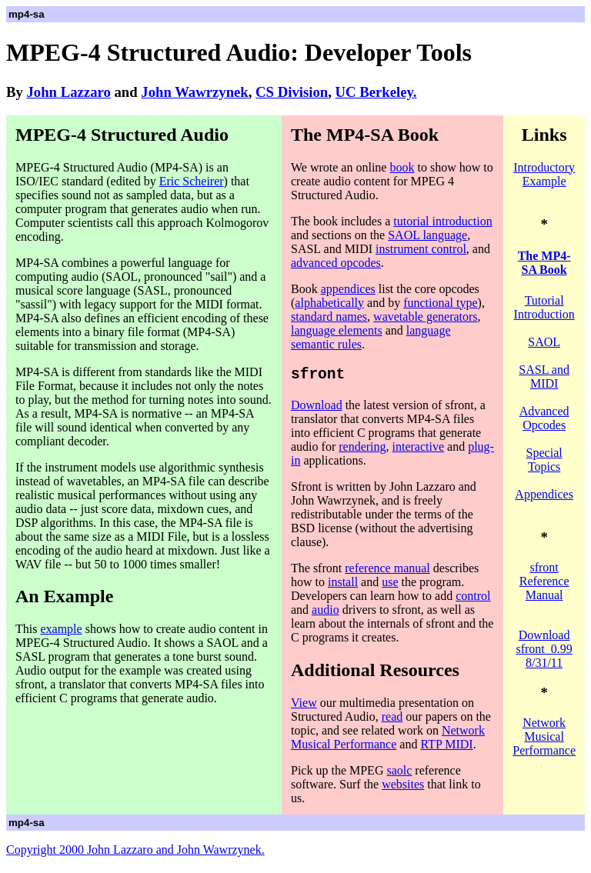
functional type (440, 302)
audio (325, 613)
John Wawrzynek (194, 92)
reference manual (387, 571)
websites (403, 788)
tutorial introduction (442, 221)
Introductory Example (544, 174)
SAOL (544, 341)
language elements (336, 330)
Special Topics (544, 459)
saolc (399, 774)
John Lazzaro (69, 92)
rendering (362, 450)
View (304, 706)
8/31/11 (544, 662)
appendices (348, 288)
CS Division (291, 92)
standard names (329, 316)
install (343, 585)
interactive (418, 450)
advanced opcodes (336, 262)
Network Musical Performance (388, 741)
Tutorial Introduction (544, 307)
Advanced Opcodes (544, 418)
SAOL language (427, 235)
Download (316, 408)
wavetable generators (425, 316)
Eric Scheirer (191, 181)
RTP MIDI (446, 748)
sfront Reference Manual (544, 581)
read (392, 720)
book (401, 167)
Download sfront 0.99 (544, 641)
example (61, 628)
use (390, 585)
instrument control (421, 248)
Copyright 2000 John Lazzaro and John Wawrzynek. (135, 853)
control (473, 599)
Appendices (544, 494)
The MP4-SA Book (544, 262)
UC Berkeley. (376, 92)
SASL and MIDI (544, 376)
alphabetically (329, 302)
